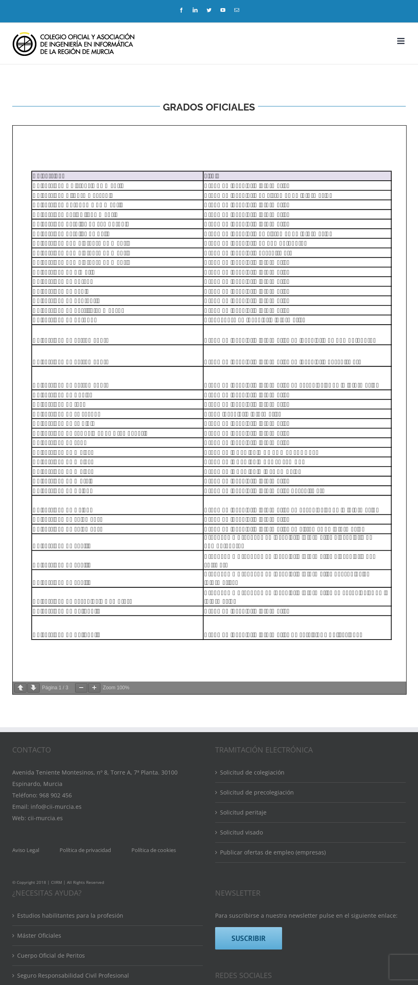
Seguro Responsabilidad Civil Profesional (73, 975)
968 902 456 (55, 795)
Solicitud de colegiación (252, 772)
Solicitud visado (241, 832)
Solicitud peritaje (243, 812)
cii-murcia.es (45, 818)
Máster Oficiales (39, 935)
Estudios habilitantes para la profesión (70, 915)
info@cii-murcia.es (56, 806)
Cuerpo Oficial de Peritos (51, 955)
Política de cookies (153, 850)
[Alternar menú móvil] (401, 41)
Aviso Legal (25, 850)
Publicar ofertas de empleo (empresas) (273, 852)
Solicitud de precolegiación (257, 792)
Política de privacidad (85, 850)
